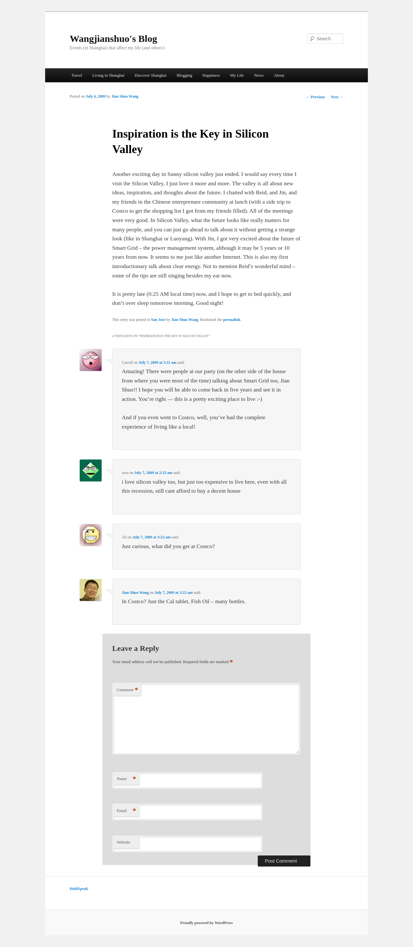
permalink (231, 319)
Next (337, 97)
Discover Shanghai (150, 75)
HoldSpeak (79, 888)
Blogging (184, 75)
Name (126, 779)
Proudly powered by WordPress (206, 923)
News (259, 75)
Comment (127, 690)
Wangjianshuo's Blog (113, 38)
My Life (237, 75)
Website (123, 842)
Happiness (211, 75)
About (279, 75)
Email (126, 811)
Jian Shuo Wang (124, 96)
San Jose (158, 319)
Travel (76, 75)
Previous (315, 97)
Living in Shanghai (108, 75)
